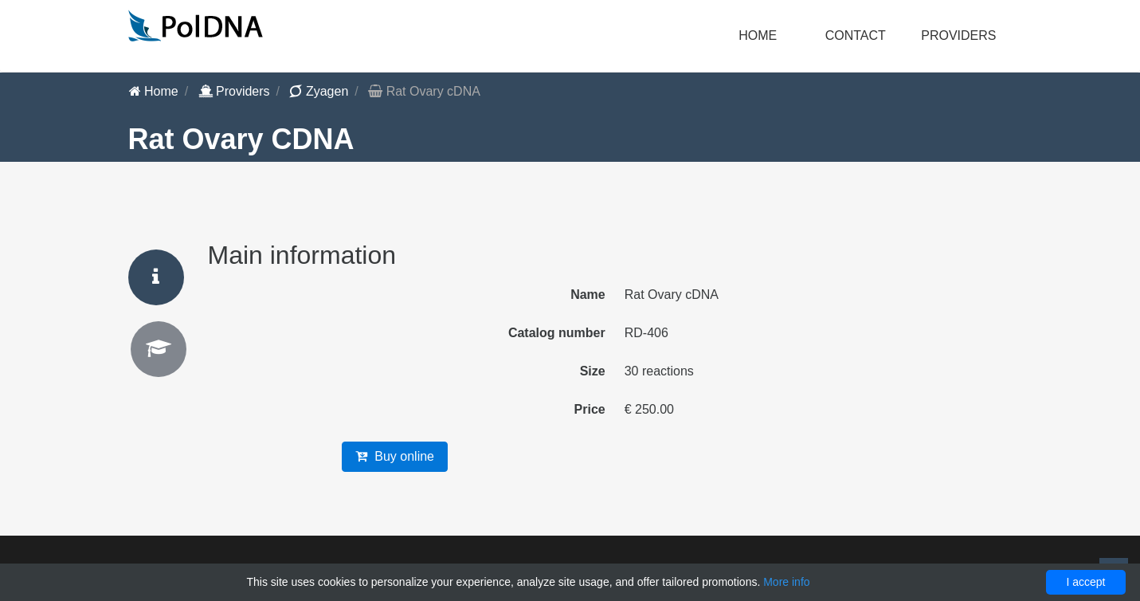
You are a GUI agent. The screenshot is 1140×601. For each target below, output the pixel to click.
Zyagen (318, 91)
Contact (855, 35)
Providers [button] (958, 35)
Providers (234, 91)
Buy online (394, 456)
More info (786, 581)
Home (757, 35)
